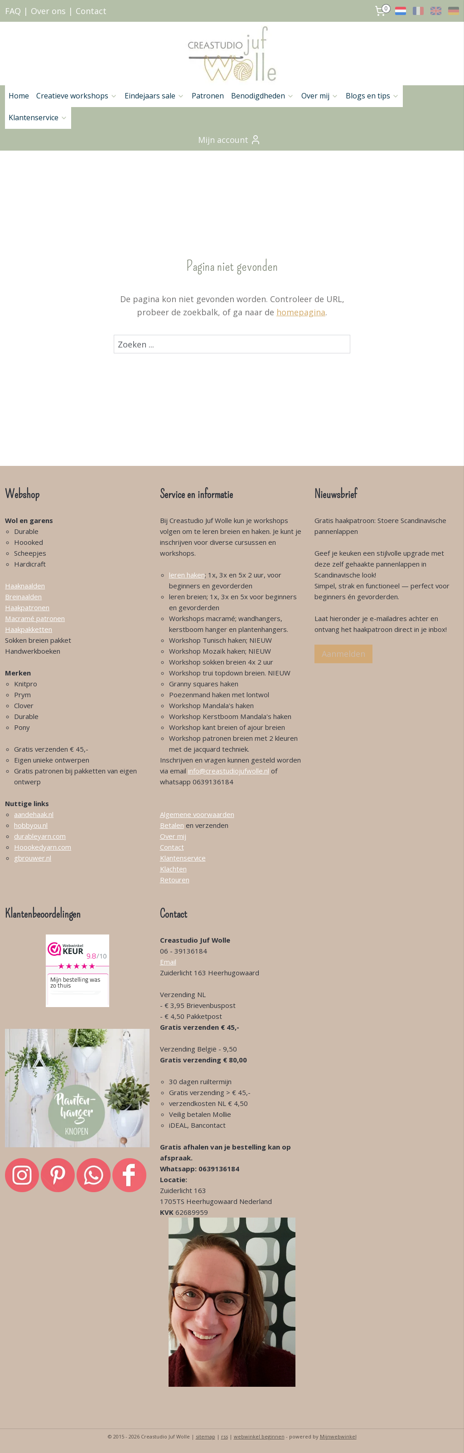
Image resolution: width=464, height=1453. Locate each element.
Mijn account (229, 139)
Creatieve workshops (76, 96)
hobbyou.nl (31, 825)
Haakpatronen (27, 607)
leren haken (187, 574)
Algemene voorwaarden (197, 814)
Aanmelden (343, 653)
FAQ (13, 10)
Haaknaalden (25, 585)
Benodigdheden (262, 96)
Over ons (48, 10)
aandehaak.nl (33, 814)
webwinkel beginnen (259, 1436)
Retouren (174, 879)
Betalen (172, 825)
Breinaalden (23, 596)
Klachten (173, 868)
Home (19, 96)
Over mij (319, 96)
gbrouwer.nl (32, 857)
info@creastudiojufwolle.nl (228, 770)
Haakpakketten (28, 629)
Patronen (208, 96)
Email (168, 961)
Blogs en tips (372, 96)
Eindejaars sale (154, 96)
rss (224, 1436)
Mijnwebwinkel (338, 1436)
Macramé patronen (35, 618)
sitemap (205, 1436)
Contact (91, 10)
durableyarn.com (40, 836)
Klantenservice (38, 117)
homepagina (300, 312)
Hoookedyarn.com (42, 846)
